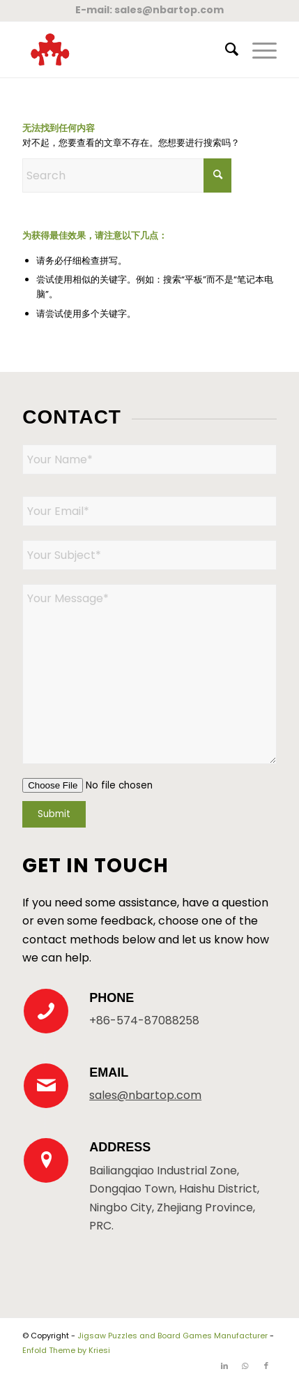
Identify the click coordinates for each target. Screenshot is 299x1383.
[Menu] (257, 49)
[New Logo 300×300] (124, 49)
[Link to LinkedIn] (224, 1365)
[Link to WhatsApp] (245, 1365)
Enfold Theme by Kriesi (66, 1350)
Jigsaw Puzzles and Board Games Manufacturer (172, 1335)
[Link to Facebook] (266, 1365)
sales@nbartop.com (169, 10)
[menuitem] (224, 49)
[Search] (224, 49)
